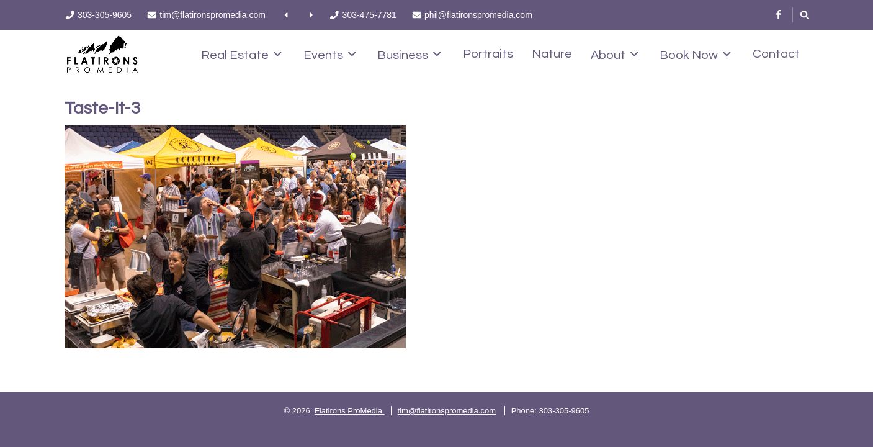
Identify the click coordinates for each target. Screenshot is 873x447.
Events (329, 54)
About (614, 54)
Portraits (488, 54)
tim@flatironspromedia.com (447, 410)
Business (409, 54)
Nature (552, 54)
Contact (776, 54)
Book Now (695, 54)
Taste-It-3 (102, 108)
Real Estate (241, 54)
